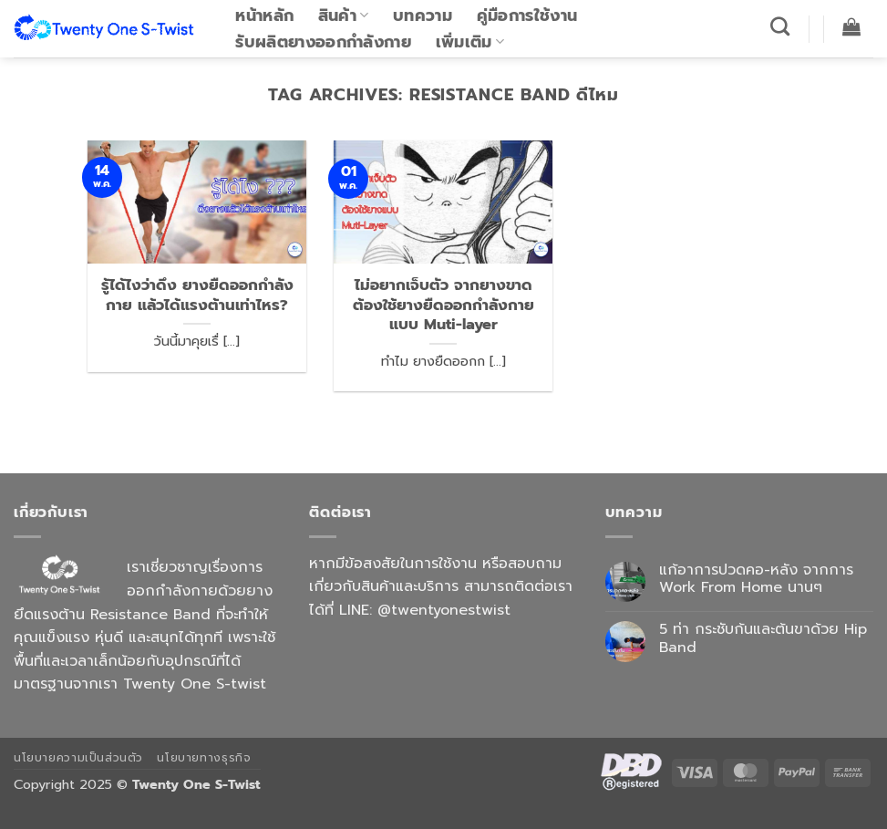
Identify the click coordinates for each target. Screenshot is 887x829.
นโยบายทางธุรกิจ (204, 758)
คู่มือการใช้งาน (527, 15)
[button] (851, 26)
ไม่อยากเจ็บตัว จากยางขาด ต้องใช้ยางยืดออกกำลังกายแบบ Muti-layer (443, 305)
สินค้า (343, 15)
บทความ (422, 15)
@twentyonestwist (444, 610)
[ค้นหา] (780, 26)
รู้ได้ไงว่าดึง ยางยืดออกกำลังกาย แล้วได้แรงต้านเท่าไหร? (197, 295)
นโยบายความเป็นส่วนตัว (78, 758)
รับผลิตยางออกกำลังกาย (323, 42)
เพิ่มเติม (470, 42)
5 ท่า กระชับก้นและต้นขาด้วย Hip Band (763, 638)
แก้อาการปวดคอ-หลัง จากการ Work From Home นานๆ (756, 579)
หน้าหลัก (264, 15)
